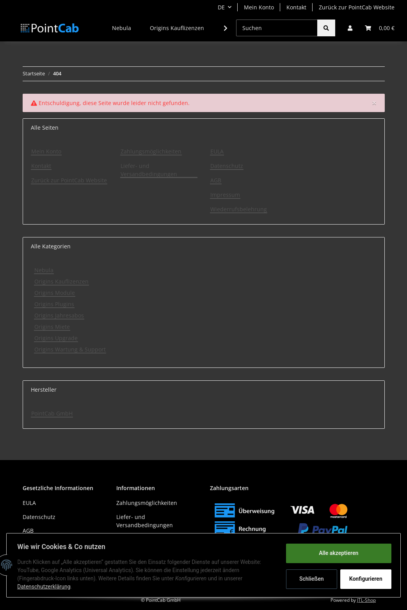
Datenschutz (226, 165)
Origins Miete (52, 326)
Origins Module (54, 292)
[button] (350, 27)
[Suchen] (277, 28)
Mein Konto (259, 7)
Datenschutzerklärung (45, 586)
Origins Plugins (54, 304)
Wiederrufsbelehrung (238, 209)
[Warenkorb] (380, 27)
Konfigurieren (364, 579)
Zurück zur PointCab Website (357, 7)
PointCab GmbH (52, 413)
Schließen (309, 579)
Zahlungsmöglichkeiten (151, 151)
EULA (217, 151)
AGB (215, 180)
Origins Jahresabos (59, 315)
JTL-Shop (366, 600)
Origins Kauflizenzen (61, 281)
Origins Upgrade (56, 338)
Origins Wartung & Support (70, 349)
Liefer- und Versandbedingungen (149, 170)
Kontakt (296, 7)
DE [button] (221, 7)
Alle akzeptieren (336, 553)
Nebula (43, 270)
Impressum (225, 194)
